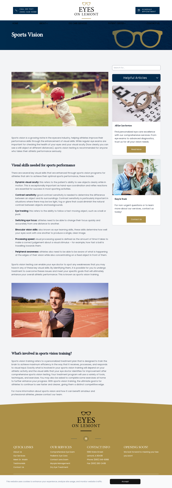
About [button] (43, 23)
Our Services (19, 461)
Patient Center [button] (116, 23)
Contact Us (153, 23)
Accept (125, 481)
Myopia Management (60, 469)
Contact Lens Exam (59, 465)
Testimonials (19, 469)
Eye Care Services (78, 23)
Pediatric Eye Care (58, 461)
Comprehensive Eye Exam (62, 457)
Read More (136, 155)
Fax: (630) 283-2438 (96, 469)
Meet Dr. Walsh (20, 465)
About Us (17, 457)
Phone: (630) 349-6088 (98, 465)
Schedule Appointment (149, 10)
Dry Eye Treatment (59, 473)
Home (15, 23)
